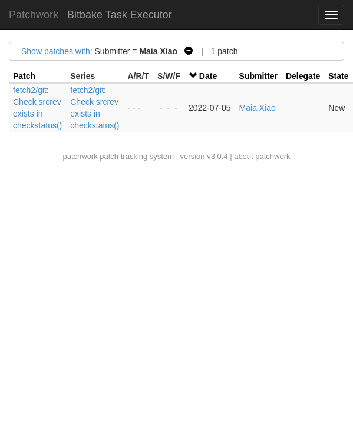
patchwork (79, 156)
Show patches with (55, 51)
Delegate (303, 76)
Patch (24, 76)
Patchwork (33, 15)
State (338, 76)
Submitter (258, 76)
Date (208, 76)
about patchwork (262, 156)
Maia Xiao (257, 107)
